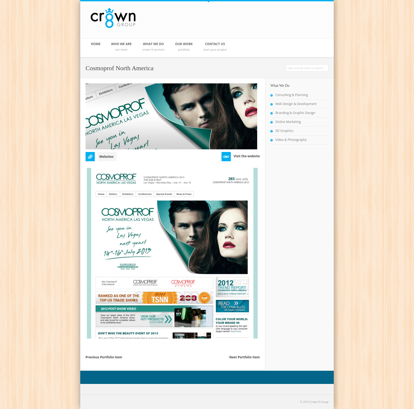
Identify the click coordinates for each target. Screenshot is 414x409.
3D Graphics (284, 131)
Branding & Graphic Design (295, 113)
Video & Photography (291, 139)
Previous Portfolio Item (104, 357)
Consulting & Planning (291, 95)
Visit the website (246, 156)
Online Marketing (288, 122)
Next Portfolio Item (244, 357)
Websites (106, 156)
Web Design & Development (296, 104)
